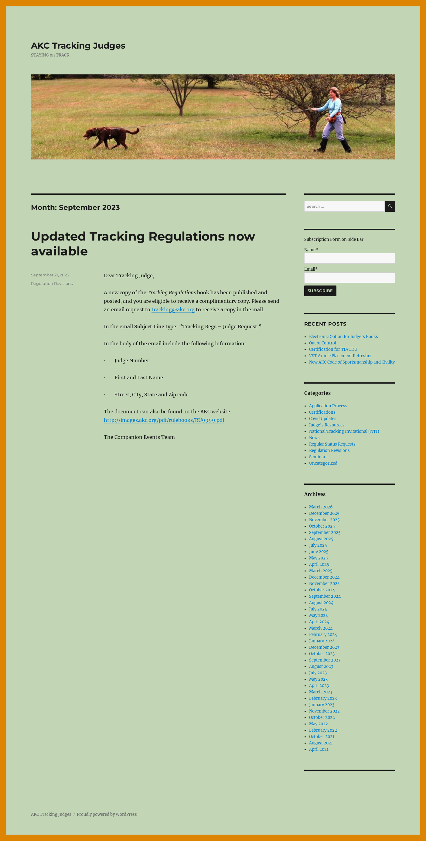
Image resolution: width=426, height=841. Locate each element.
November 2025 (324, 519)
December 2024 (324, 577)
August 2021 (321, 743)
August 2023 (321, 666)
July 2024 (318, 609)
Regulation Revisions (52, 283)
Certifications (322, 412)
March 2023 (320, 692)
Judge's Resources (327, 425)
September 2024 (325, 596)
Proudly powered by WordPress (107, 814)
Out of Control (322, 343)
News (314, 437)
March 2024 (320, 628)
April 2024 (319, 621)
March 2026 (321, 507)
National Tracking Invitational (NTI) (344, 431)
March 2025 (320, 570)
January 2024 (322, 641)
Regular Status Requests (332, 444)
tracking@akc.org (173, 309)
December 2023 (324, 647)
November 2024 (324, 583)
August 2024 (321, 602)
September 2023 (324, 660)
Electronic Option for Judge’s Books (343, 336)
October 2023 (322, 653)
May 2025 (318, 558)
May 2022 (318, 723)
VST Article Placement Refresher (340, 355)
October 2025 (322, 526)
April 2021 (319, 749)
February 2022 (323, 730)
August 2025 (321, 539)
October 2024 (322, 590)
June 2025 (319, 551)
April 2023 (319, 685)
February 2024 (323, 634)
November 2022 (324, 711)
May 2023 (318, 679)
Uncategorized (323, 463)
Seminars (318, 457)
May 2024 (318, 615)
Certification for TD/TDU (333, 349)
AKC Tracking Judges (78, 45)
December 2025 (324, 513)
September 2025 (325, 532)
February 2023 (323, 698)
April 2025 (319, 564)
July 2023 (318, 672)
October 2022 (322, 717)
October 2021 (321, 736)
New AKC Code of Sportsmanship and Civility (352, 362)
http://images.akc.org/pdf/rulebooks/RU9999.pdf (164, 420)
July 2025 (318, 545)
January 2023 (321, 704)
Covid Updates (322, 418)
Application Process (328, 406)
